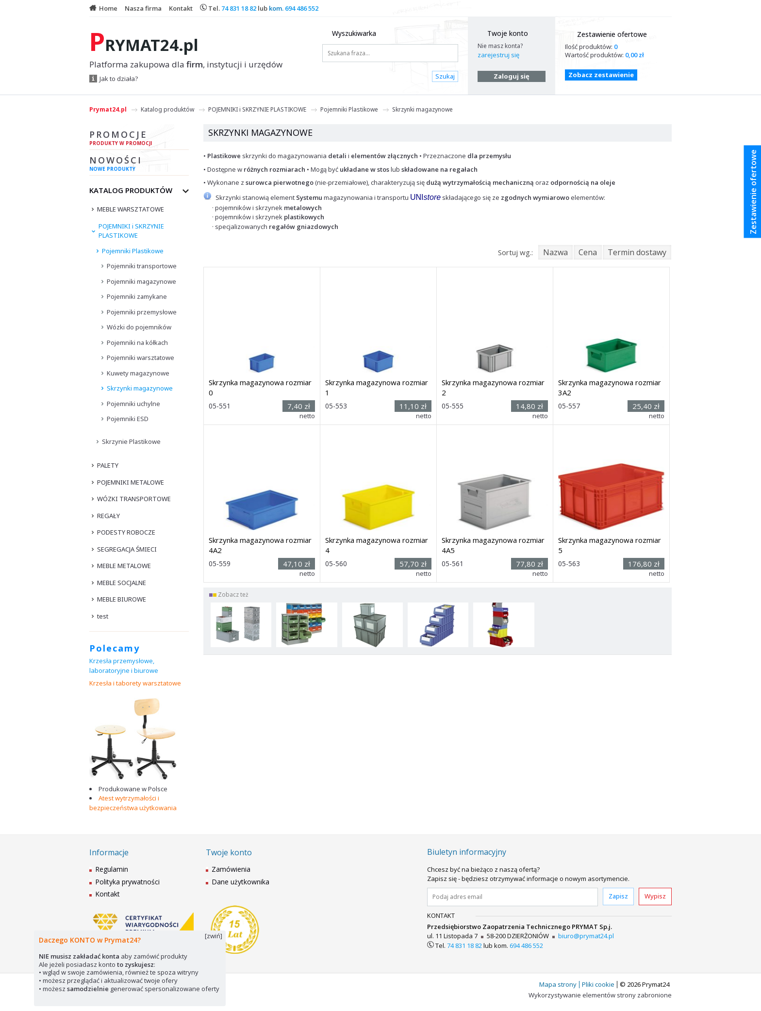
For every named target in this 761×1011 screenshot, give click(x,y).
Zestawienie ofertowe (612, 34)
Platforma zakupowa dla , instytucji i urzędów (185, 64)
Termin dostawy (637, 252)
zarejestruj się (498, 54)
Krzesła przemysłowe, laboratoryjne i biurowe (123, 665)
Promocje (139, 139)
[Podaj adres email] (512, 897)
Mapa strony (558, 984)
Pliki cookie (598, 984)
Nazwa (555, 252)
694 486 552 (301, 8)
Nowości (139, 165)
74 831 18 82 (238, 8)
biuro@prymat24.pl (586, 935)
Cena (588, 252)
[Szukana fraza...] (390, 53)
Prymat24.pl (108, 109)
